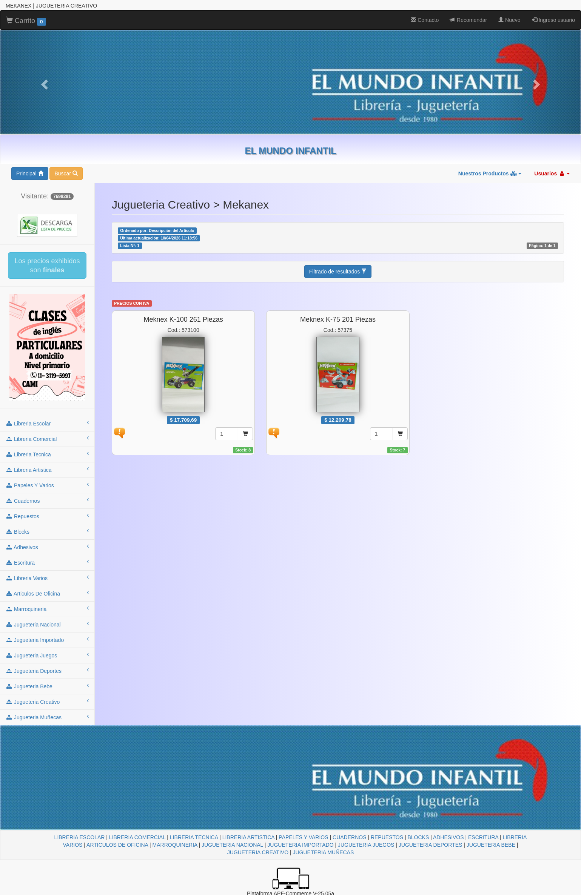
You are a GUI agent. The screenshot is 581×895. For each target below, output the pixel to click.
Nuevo (509, 20)
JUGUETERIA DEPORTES (430, 845)
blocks (47, 531)
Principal (29, 173)
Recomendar (468, 20)
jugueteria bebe (47, 686)
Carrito (26, 21)
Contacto (425, 20)
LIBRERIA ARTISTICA (248, 837)
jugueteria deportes (47, 670)
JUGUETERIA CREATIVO (257, 852)
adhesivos (47, 546)
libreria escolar (47, 423)
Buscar (65, 173)
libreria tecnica (47, 454)
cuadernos (47, 500)
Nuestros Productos (490, 173)
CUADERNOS (349, 837)
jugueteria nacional (47, 624)
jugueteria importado (47, 639)
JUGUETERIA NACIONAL (232, 845)
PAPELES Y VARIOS (303, 837)
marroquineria (47, 608)
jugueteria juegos (47, 655)
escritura (47, 562)
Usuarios (552, 173)
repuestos (47, 516)
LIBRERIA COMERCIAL (137, 837)
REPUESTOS (387, 837)
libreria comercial (47, 438)
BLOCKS (418, 837)
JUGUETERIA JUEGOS (366, 845)
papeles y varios (47, 485)
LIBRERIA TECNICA (194, 837)
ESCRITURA (483, 837)
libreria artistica (47, 469)
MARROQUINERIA (175, 845)
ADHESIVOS (448, 837)
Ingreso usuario (553, 20)
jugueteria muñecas (47, 717)
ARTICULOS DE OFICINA (117, 845)
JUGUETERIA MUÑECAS (323, 852)
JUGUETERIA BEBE (491, 845)
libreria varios (47, 577)
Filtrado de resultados (338, 272)
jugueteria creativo (47, 701)
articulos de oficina (47, 593)
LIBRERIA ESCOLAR (79, 837)
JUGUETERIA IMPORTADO (300, 845)
